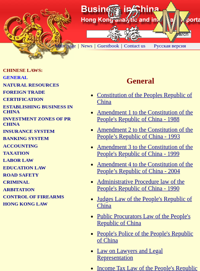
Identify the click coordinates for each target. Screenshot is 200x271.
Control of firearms (33, 196)
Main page (65, 46)
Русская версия (170, 46)
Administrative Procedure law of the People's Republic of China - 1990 (141, 185)
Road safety (21, 175)
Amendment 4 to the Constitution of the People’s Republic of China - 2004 (145, 167)
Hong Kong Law (25, 204)
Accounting (20, 146)
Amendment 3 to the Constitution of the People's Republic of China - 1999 (145, 150)
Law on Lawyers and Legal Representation (130, 254)
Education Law (24, 168)
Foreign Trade (24, 92)
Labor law (18, 160)
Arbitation (19, 189)
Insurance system (29, 131)
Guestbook (108, 46)
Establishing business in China (38, 109)
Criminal (16, 182)
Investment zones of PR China (37, 121)
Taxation (16, 153)
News (86, 46)
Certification (23, 99)
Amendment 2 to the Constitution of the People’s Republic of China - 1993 (145, 133)
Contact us (134, 46)
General (15, 77)
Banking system (26, 138)
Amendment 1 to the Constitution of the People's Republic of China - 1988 (145, 115)
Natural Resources (31, 85)
